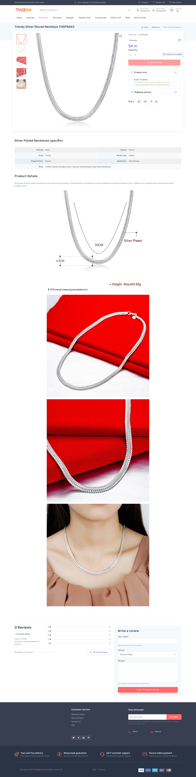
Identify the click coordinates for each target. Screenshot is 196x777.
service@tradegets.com (165, 734)
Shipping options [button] (141, 92)
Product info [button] (139, 72)
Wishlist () (159, 2)
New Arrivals (140, 17)
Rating (121, 650)
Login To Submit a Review (148, 690)
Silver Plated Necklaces (172, 27)
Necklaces (43, 17)
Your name (123, 637)
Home (144, 27)
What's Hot (116, 17)
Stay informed (135, 709)
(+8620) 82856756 (141, 734)
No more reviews (99, 652)
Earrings (30, 17)
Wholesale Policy (78, 714)
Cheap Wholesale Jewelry (24, 3)
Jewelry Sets (84, 17)
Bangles (70, 17)
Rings (19, 17)
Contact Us (76, 722)
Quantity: (133, 50)
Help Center (175, 2)
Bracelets (57, 17)
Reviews (101, 770)
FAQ (72, 725)
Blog (128, 17)
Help (94, 770)
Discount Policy (77, 718)
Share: (131, 101)
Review (122, 661)
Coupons (143, 2)
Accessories (100, 17)
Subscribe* (174, 717)
